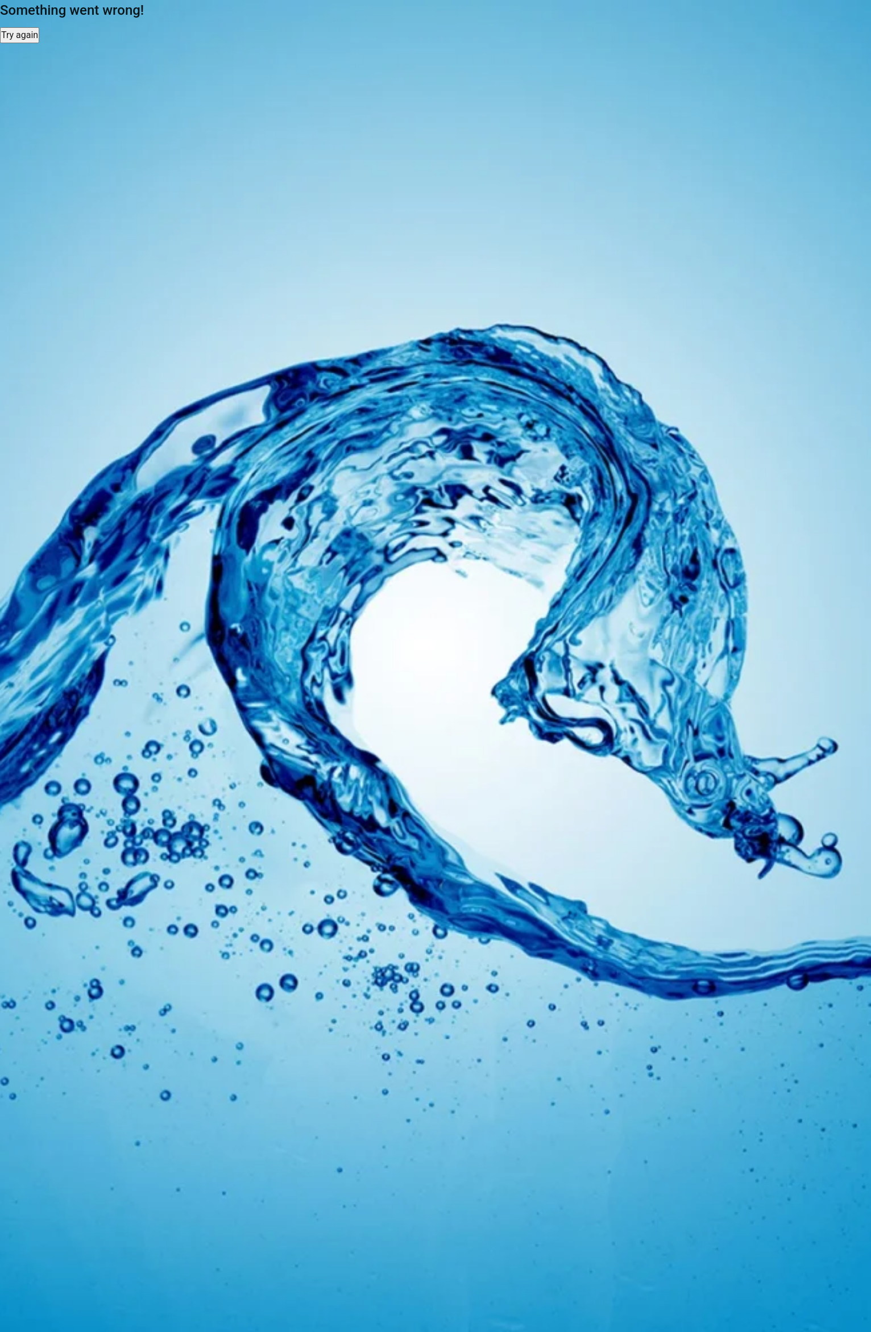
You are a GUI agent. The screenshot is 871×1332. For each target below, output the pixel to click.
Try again (19, 35)
